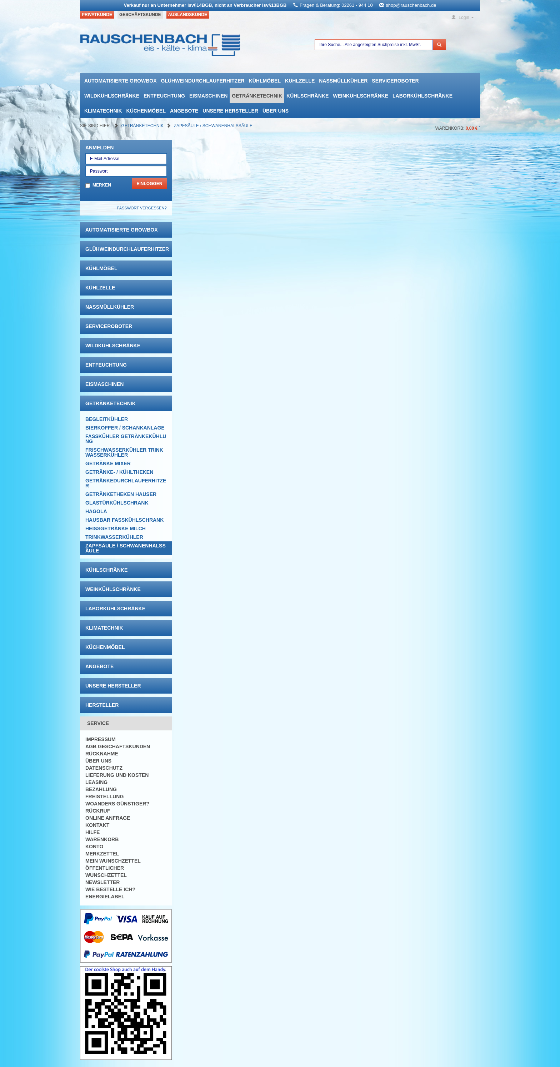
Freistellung (104, 796)
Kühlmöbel (265, 81)
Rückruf (97, 811)
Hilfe (92, 832)
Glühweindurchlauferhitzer (202, 81)
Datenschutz (103, 768)
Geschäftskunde (140, 14)
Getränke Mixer (108, 463)
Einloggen (149, 183)
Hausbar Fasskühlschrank (124, 520)
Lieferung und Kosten (117, 775)
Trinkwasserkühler (114, 537)
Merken (101, 185)
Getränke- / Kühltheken (119, 472)
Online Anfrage (107, 818)
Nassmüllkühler (343, 81)
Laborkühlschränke (422, 96)
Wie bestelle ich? (110, 889)
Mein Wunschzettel (113, 861)
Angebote (184, 111)
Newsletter (102, 882)
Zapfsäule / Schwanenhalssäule (213, 125)
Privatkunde (97, 14)
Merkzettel (102, 854)
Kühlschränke (307, 96)
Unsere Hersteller (230, 111)
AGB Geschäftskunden (117, 746)
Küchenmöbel (146, 111)
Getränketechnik (257, 96)
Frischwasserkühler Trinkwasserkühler (124, 452)
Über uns (275, 111)
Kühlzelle (300, 81)
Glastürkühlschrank (117, 503)
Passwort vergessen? (141, 208)
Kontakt (97, 825)
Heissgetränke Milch (115, 528)
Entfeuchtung (164, 96)
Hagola (96, 511)
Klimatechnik (103, 111)
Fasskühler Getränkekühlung (125, 438)
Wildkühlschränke (111, 96)
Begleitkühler (106, 419)
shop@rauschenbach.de (411, 5)
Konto (94, 846)
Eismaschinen (208, 96)
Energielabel (105, 896)
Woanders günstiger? (117, 804)
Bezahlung (101, 789)
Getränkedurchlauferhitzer (125, 483)
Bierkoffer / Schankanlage (125, 428)
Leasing (96, 782)
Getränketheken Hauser (120, 494)
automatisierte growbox (120, 81)
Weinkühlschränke (360, 96)
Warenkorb (102, 839)
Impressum (100, 739)
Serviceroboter (395, 81)
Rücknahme (101, 753)
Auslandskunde (187, 14)
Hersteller (102, 705)
